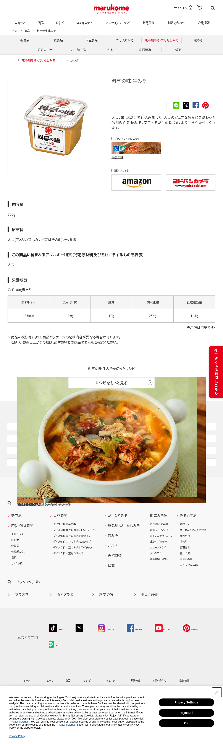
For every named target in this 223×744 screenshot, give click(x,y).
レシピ (59, 20)
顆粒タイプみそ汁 (160, 552)
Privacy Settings (186, 702)
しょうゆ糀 (17, 585)
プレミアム (156, 575)
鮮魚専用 (185, 558)
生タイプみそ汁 (158, 563)
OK (186, 723)
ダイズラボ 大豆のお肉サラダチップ (72, 569)
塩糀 (13, 579)
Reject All (186, 713)
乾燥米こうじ (18, 573)
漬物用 (183, 563)
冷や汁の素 (186, 581)
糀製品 (15, 567)
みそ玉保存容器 (189, 587)
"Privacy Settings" (19, 721)
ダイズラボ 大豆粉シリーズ (68, 575)
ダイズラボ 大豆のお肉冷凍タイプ (72, 563)
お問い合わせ (175, 20)
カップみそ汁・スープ (161, 558)
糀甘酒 (15, 562)
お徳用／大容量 (159, 546)
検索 (213, 8)
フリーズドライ (158, 569)
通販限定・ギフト (159, 581)
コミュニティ (84, 20)
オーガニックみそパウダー (194, 552)
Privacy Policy (17, 736)
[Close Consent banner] (217, 692)
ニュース (19, 20)
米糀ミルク (17, 556)
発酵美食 (148, 20)
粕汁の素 (185, 575)
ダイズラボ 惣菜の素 (64, 546)
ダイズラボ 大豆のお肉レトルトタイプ (73, 552)
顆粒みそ (185, 546)
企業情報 (203, 20)
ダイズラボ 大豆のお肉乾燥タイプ (72, 558)
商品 (40, 20)
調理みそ (185, 569)
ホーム (13, 30)
